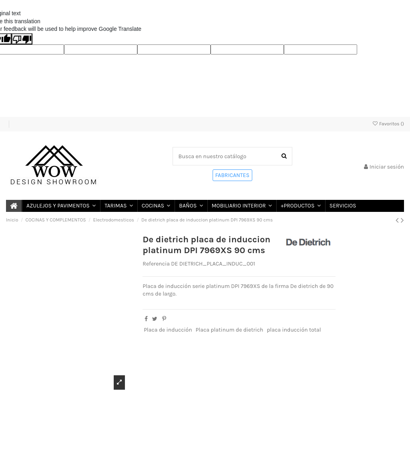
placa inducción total (294, 329)
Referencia (156, 263)
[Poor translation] (22, 38)
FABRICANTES (232, 175)
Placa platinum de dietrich (229, 329)
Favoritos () (388, 124)
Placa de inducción (168, 329)
